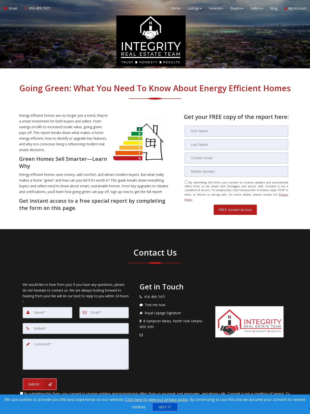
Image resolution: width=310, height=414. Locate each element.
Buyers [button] (236, 9)
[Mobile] (236, 171)
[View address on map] (174, 320)
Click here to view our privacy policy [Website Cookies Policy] (156, 399)
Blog (273, 9)
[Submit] (40, 380)
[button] (235, 206)
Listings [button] (195, 9)
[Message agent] (174, 301)
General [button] (216, 9)
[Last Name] (236, 144)
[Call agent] (35, 9)
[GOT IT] (165, 407)
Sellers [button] (257, 9)
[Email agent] (174, 331)
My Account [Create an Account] (295, 9)
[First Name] (236, 131)
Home (176, 9)
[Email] (236, 157)
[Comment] (76, 350)
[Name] (47, 309)
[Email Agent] (12, 9)
